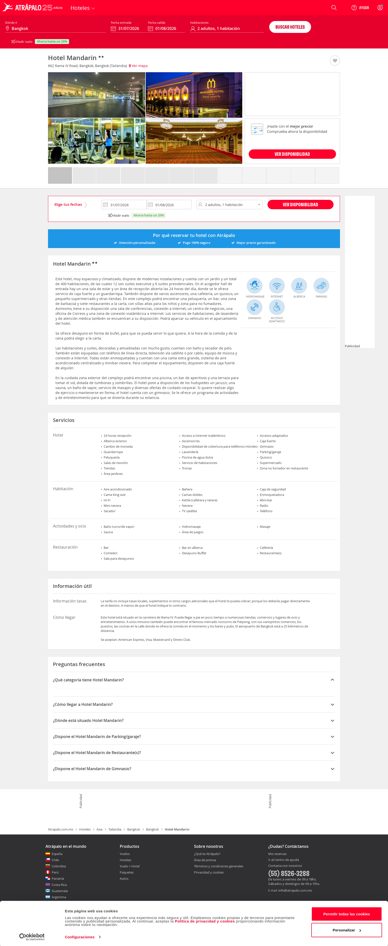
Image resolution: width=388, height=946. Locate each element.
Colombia (59, 866)
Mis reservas (277, 854)
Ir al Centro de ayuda (283, 860)
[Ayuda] (360, 8)
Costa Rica (59, 884)
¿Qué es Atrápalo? (207, 854)
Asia (99, 829)
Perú (55, 872)
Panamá (58, 878)
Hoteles (85, 829)
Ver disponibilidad (300, 204)
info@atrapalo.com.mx (295, 890)
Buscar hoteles (290, 27)
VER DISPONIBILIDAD (292, 154)
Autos (124, 878)
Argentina (59, 897)
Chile (55, 860)
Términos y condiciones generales (218, 866)
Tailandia (114, 829)
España (57, 854)
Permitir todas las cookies (346, 913)
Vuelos (125, 854)
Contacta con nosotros (285, 866)
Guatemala (60, 891)
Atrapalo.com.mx (60, 829)
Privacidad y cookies (209, 872)
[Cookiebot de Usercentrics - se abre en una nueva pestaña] (32, 936)
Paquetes (127, 872)
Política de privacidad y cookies (205, 920)
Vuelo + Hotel (130, 866)
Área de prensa (205, 860)
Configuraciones (80, 936)
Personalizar (347, 929)
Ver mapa (138, 65)
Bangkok (133, 829)
